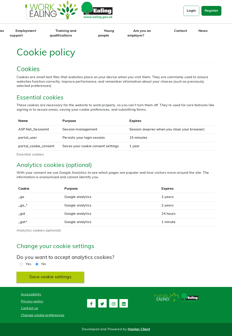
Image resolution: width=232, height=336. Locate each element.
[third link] (113, 303)
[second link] (102, 303)
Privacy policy (32, 301)
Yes (25, 264)
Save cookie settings (50, 277)
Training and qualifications (63, 33)
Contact (180, 31)
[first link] (91, 303)
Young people (106, 33)
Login (191, 11)
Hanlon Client (139, 329)
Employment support (23, 33)
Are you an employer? (139, 33)
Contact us (29, 308)
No (40, 264)
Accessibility (31, 294)
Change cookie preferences (42, 315)
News (203, 31)
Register (211, 11)
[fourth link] (123, 303)
